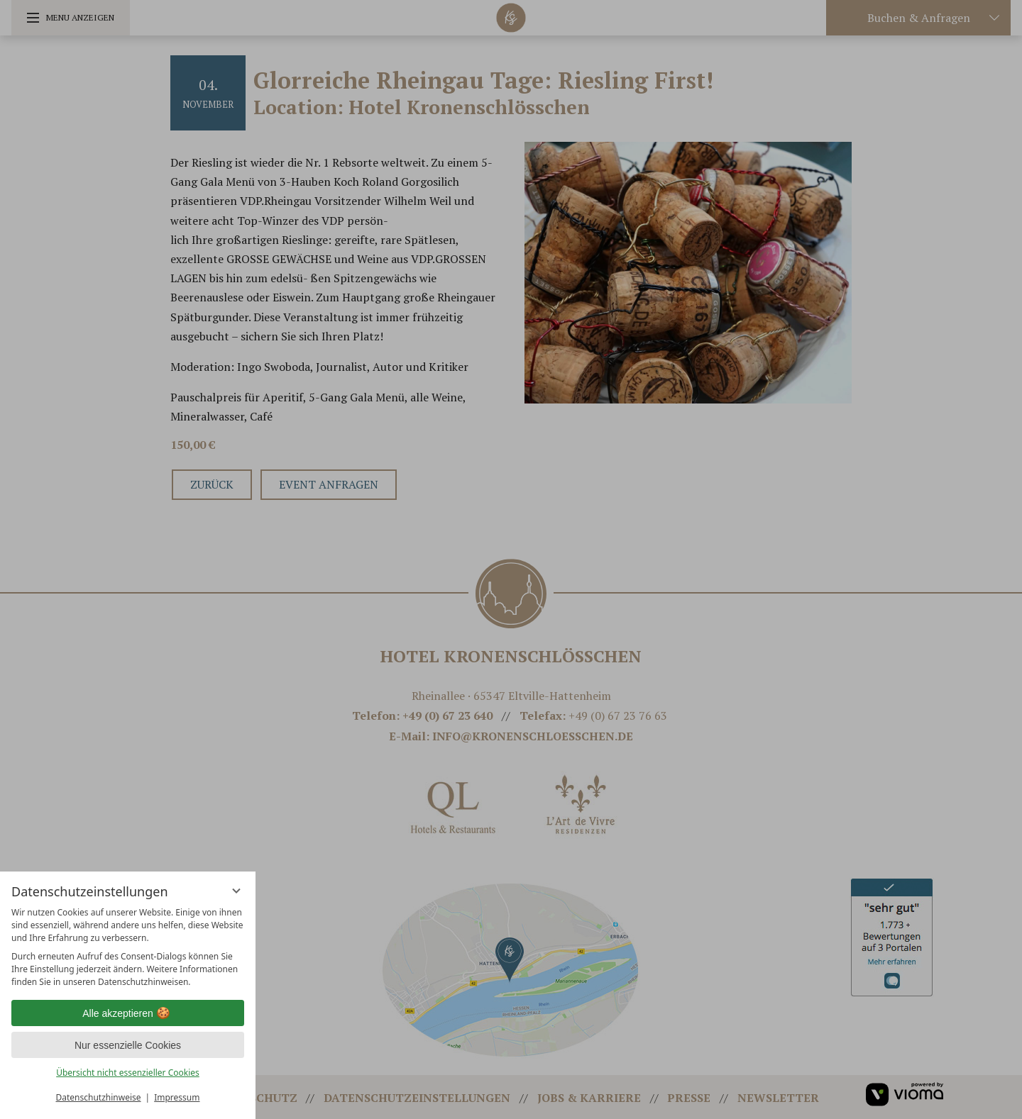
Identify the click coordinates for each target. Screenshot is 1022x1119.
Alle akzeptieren (127, 1013)
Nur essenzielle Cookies (128, 1045)
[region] (127, 947)
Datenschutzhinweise (98, 1097)
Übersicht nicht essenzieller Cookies (127, 1073)
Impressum (176, 1097)
